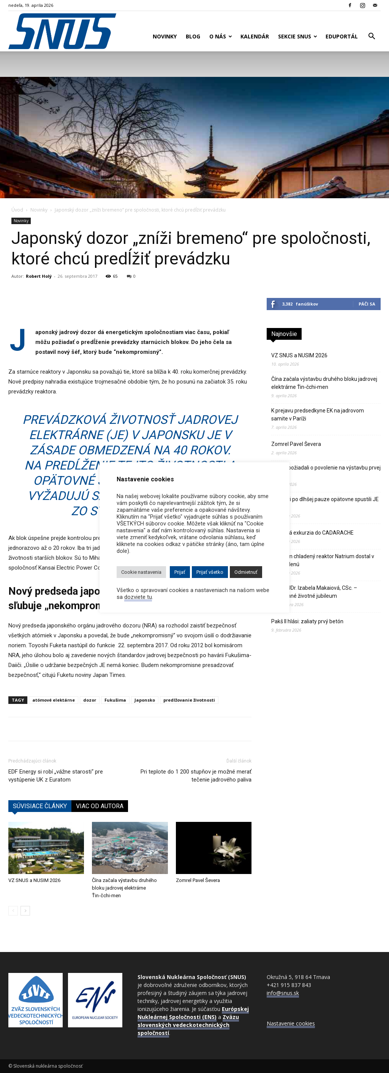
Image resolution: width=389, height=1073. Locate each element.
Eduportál (342, 36)
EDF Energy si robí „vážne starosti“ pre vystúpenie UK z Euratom (55, 775)
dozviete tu (138, 597)
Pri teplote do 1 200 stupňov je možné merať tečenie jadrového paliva (196, 775)
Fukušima (115, 700)
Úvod (17, 210)
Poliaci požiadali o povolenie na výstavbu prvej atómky (326, 472)
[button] (371, 37)
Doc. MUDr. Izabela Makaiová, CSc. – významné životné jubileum (314, 592)
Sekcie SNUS (297, 36)
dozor (89, 700)
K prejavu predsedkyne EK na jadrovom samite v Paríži (317, 415)
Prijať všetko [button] (209, 572)
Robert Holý (39, 276)
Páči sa (367, 304)
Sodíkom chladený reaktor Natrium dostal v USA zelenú (322, 560)
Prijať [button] (179, 572)
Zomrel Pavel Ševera (198, 880)
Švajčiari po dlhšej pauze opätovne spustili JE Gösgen (325, 503)
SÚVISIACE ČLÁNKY (40, 806)
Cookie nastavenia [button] (141, 572)
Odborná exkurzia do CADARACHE (312, 533)
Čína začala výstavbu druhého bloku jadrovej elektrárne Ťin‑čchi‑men (124, 887)
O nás (220, 36)
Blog (193, 36)
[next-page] (25, 910)
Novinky (165, 36)
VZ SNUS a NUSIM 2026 (34, 880)
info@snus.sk (283, 993)
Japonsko (144, 700)
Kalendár (254, 36)
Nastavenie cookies (291, 1023)
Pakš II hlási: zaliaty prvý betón (307, 621)
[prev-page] (13, 910)
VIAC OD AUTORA (99, 806)
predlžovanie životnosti (189, 700)
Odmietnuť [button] (246, 572)
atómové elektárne (53, 700)
